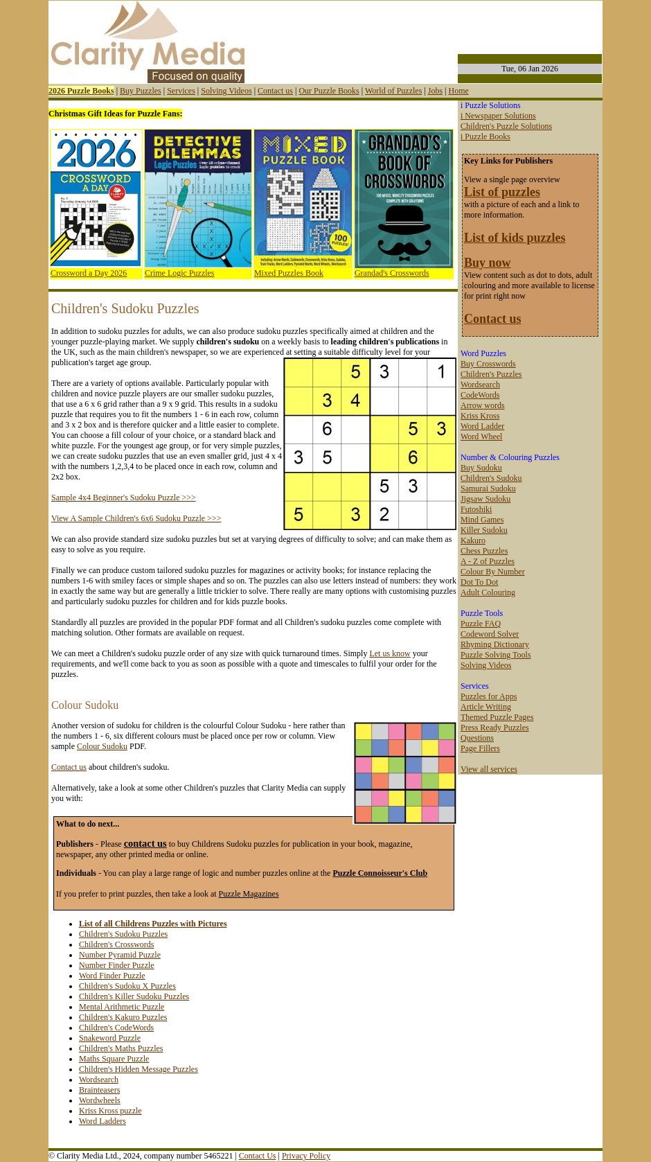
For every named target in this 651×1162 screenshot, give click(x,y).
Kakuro (473, 540)
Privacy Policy (306, 1156)
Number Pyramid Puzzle (120, 955)
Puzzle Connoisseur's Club (379, 873)
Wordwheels (100, 1100)
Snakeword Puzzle (110, 1038)
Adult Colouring (488, 592)
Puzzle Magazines (249, 894)
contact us (145, 843)
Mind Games (482, 520)
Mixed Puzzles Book (288, 273)
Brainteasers (99, 1090)
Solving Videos (226, 91)
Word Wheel (481, 436)
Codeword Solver (490, 634)
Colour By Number (493, 571)
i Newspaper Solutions (498, 116)
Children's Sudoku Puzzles (123, 934)
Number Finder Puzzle (116, 965)
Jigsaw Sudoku (485, 499)
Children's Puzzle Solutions (506, 126)
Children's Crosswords (116, 944)
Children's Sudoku (491, 478)
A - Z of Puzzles (488, 561)
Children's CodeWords (116, 1027)
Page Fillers (480, 748)
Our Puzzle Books (328, 91)
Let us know (389, 653)
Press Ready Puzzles (495, 727)
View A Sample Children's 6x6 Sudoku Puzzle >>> (136, 518)
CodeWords (480, 395)
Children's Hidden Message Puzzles (138, 1069)
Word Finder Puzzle (112, 975)
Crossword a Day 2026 (89, 273)
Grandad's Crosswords (392, 273)
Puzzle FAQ (481, 623)
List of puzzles (502, 192)
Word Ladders (102, 1121)
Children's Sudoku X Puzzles (127, 986)
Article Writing (486, 707)
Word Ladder (482, 426)
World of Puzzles (393, 91)
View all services (489, 769)
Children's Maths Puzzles (121, 1048)
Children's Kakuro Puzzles (123, 1017)
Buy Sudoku (481, 468)
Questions (477, 738)
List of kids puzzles (515, 238)
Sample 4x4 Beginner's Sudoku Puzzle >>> (123, 497)
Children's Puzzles (491, 374)
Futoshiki (476, 509)
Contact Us (257, 1156)
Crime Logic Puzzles (180, 273)
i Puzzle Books (485, 136)
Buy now (487, 263)
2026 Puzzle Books (81, 91)
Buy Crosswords (488, 364)
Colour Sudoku (102, 746)
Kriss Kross (480, 416)
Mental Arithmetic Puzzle (121, 1007)
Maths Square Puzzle (114, 1059)
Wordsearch (98, 1079)
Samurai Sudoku (488, 488)
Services (181, 91)
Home (458, 91)
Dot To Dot (479, 582)
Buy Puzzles (140, 91)
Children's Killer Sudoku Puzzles (134, 996)
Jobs (435, 91)
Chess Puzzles (484, 551)
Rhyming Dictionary (495, 644)
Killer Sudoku (484, 530)
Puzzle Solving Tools (496, 655)
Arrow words (483, 405)
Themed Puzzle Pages (497, 717)
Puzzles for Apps (489, 696)
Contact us (275, 91)
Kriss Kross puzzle (110, 1111)
